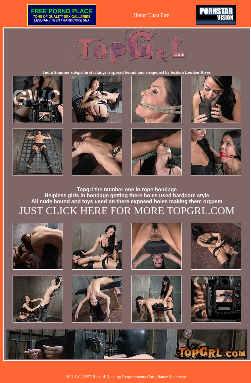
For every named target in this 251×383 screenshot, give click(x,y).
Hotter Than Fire (151, 15)
